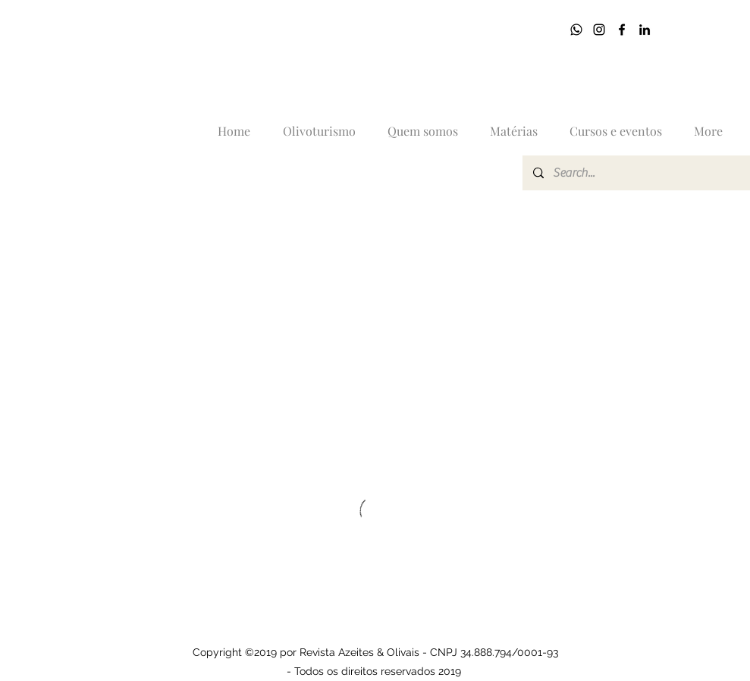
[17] (576, 29)
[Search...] (637, 172)
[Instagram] (599, 29)
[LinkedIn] (644, 29)
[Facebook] (621, 29)
